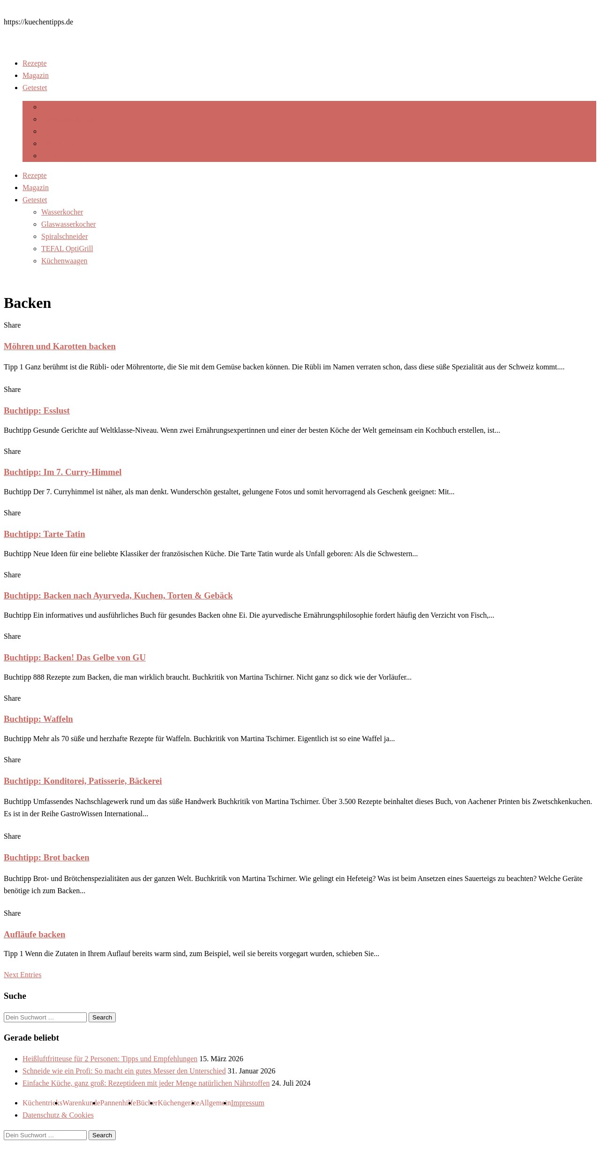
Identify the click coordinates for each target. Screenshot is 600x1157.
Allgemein (215, 1103)
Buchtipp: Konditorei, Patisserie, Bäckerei (83, 781)
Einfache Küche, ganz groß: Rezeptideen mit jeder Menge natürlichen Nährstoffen (146, 1083)
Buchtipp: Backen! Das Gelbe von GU (75, 657)
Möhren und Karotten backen (60, 346)
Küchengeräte (178, 1103)
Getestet (34, 88)
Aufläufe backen (34, 934)
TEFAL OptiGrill (67, 143)
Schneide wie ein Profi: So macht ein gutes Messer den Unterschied (124, 1071)
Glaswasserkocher (68, 119)
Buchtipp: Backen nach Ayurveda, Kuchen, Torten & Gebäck (118, 595)
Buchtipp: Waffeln (38, 719)
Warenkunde (81, 1103)
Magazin (35, 75)
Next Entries (22, 975)
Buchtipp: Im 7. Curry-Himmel (62, 472)
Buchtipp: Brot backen (47, 857)
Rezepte (34, 63)
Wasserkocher (62, 107)
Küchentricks (42, 1103)
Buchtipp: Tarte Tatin (44, 534)
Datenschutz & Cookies (58, 1115)
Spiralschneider (64, 131)
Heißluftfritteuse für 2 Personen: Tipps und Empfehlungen (109, 1059)
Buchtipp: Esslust (37, 410)
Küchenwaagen (64, 156)
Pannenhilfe (118, 1103)
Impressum (247, 1103)
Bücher (147, 1103)
